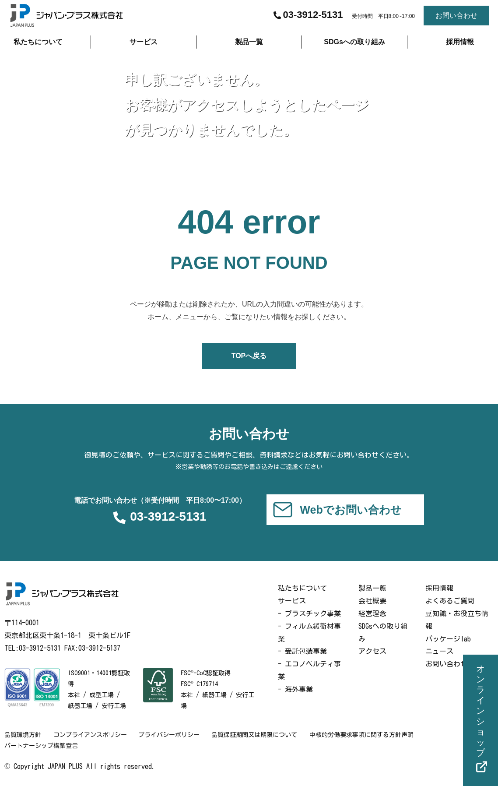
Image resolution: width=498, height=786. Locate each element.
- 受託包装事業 (302, 651)
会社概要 (372, 600)
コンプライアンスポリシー (91, 735)
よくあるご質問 (449, 600)
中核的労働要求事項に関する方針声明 (366, 735)
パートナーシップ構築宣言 (41, 746)
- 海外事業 (295, 689)
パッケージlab (448, 638)
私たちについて (302, 588)
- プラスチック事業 (309, 613)
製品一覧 (372, 588)
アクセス (372, 651)
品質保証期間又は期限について (258, 735)
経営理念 (372, 613)
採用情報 (439, 588)
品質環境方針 (22, 735)
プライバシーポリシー (171, 735)
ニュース (439, 651)
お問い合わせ (446, 663)
